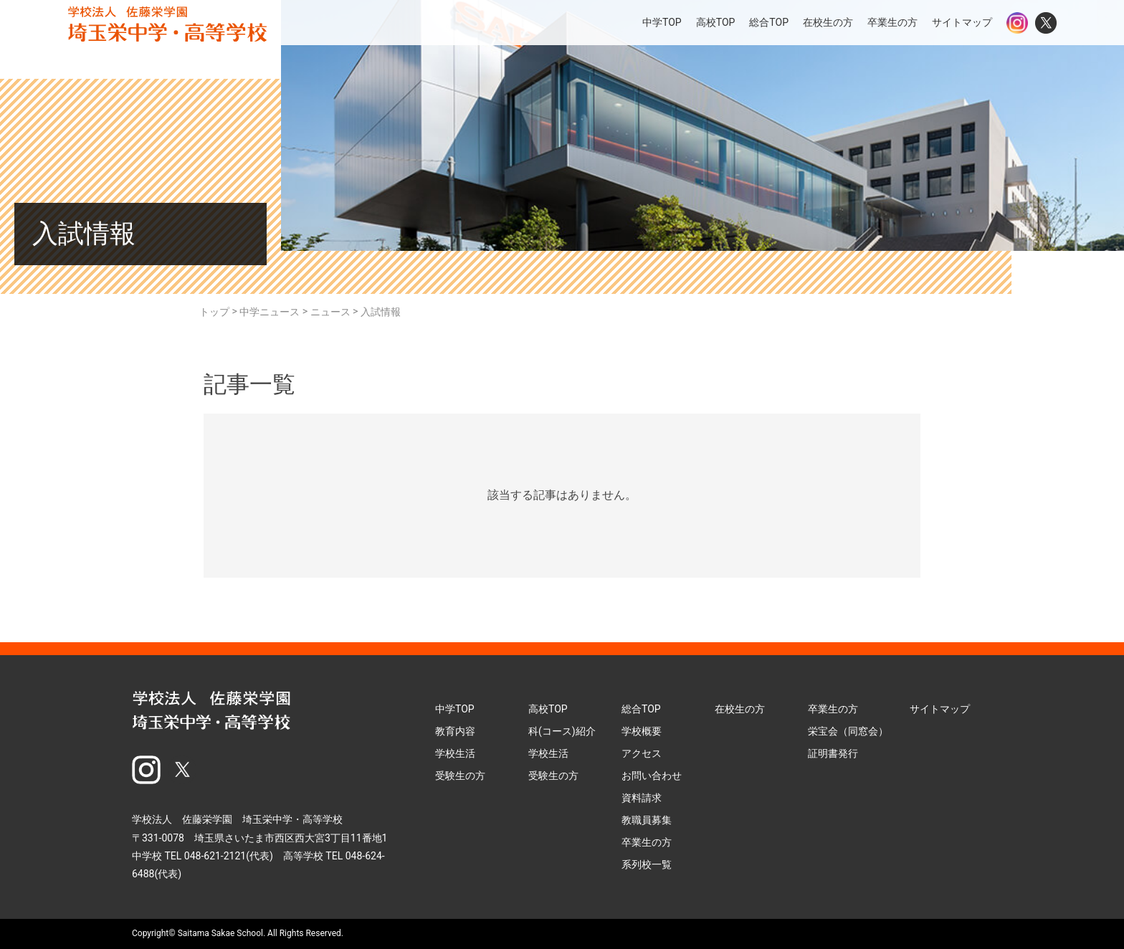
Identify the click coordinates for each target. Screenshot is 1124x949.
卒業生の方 (892, 22)
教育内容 (455, 731)
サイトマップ (962, 22)
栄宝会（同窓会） (848, 731)
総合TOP (769, 22)
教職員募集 (646, 820)
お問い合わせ (651, 775)
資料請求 (641, 797)
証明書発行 (833, 753)
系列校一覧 (646, 864)
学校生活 (455, 753)
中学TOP (662, 22)
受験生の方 (460, 775)
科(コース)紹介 (562, 731)
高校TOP (715, 22)
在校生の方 (828, 22)
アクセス (641, 753)
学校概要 (641, 731)
